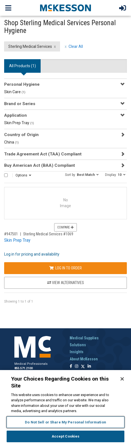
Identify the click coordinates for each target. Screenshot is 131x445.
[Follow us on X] (83, 366)
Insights (76, 352)
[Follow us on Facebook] (71, 366)
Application (15, 115)
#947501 (11, 234)
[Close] (122, 379)
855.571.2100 (23, 368)
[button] (82, 174)
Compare (65, 227)
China (11, 142)
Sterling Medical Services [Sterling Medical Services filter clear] (30, 46)
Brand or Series (19, 103)
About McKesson (84, 359)
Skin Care (14, 92)
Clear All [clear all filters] (76, 46)
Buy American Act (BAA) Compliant (39, 165)
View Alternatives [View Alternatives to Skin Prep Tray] (65, 282)
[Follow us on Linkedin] (89, 366)
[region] (65, 407)
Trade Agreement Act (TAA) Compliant (43, 154)
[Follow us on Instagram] (76, 366)
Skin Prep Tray (19, 123)
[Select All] (6, 175)
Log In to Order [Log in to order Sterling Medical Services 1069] (65, 268)
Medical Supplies (84, 338)
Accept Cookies (66, 436)
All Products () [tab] (22, 66)
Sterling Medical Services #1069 (48, 234)
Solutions (78, 345)
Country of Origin (21, 134)
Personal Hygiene (22, 84)
